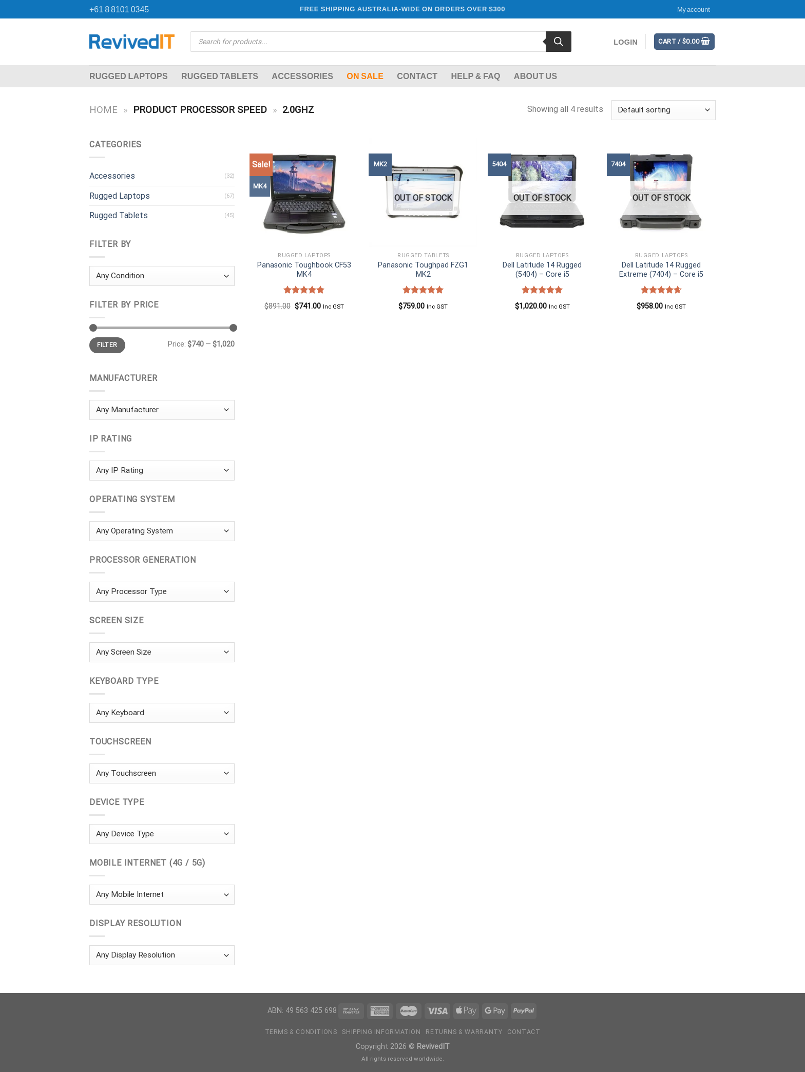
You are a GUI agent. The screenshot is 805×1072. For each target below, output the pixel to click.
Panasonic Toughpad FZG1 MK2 (423, 270)
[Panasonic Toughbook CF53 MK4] (304, 192)
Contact (417, 76)
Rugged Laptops (128, 76)
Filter (107, 345)
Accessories (302, 76)
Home (103, 109)
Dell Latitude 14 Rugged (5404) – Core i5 (542, 270)
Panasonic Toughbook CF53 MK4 (304, 270)
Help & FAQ (475, 76)
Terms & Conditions (301, 1032)
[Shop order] (663, 110)
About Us (536, 76)
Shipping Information (381, 1032)
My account (693, 9)
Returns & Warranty (464, 1032)
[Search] (558, 41)
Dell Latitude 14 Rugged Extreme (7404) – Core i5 (661, 270)
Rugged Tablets (219, 76)
